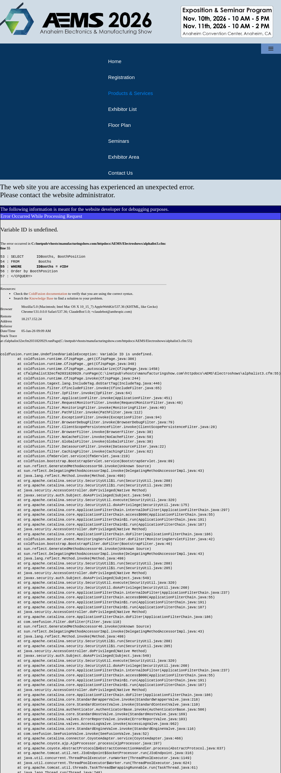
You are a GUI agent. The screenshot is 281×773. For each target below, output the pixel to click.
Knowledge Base (41, 298)
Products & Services (130, 93)
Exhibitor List (122, 109)
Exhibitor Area (123, 157)
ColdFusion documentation (48, 294)
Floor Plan (119, 125)
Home (114, 61)
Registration (121, 77)
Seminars (118, 141)
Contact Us (120, 173)
